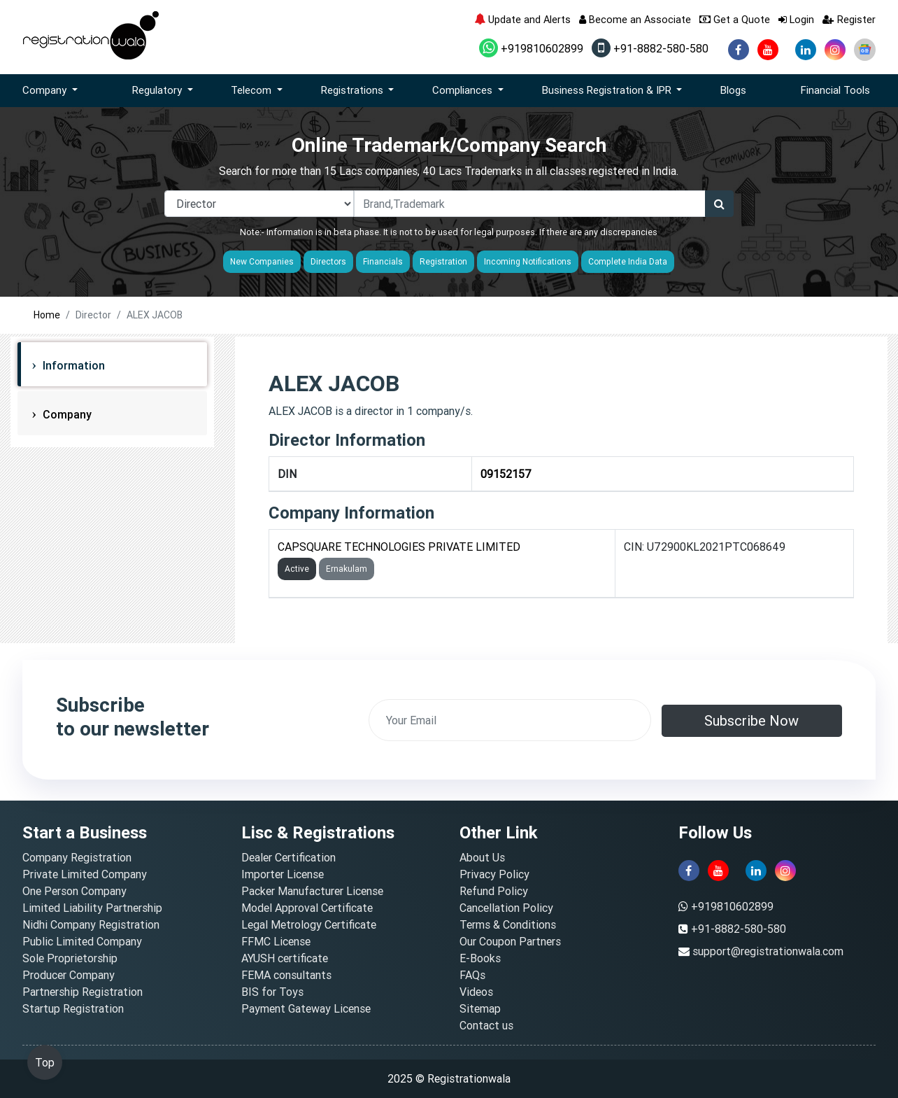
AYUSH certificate (284, 958)
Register (849, 19)
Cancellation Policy (506, 908)
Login (796, 19)
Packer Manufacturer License (312, 891)
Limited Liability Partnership (92, 908)
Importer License (282, 874)
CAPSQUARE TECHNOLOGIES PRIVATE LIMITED (399, 547)
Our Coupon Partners (510, 941)
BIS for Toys (272, 992)
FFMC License (276, 941)
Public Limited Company (82, 941)
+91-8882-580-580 (650, 48)
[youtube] (767, 49)
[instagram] (835, 49)
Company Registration (76, 857)
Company (66, 414)
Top (45, 1062)
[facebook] (738, 49)
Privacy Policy (494, 874)
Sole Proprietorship (69, 958)
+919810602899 (531, 48)
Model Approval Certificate (307, 908)
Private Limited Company (84, 874)
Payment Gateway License (306, 1008)
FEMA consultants (286, 975)
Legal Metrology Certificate (308, 924)
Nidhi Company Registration (90, 924)
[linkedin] (805, 49)
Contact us (486, 1025)
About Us (482, 857)
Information (72, 365)
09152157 (506, 474)
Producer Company (68, 975)
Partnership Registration (82, 992)
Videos (476, 992)
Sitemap (480, 1008)
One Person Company (74, 891)
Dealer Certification (288, 857)
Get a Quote (734, 19)
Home (47, 315)
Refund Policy (493, 891)
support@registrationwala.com (767, 951)
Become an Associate (635, 19)
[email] (510, 720)
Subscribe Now (751, 720)
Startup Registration (73, 1008)
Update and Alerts (522, 19)
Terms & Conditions (507, 924)
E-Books (480, 958)
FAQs (472, 975)
